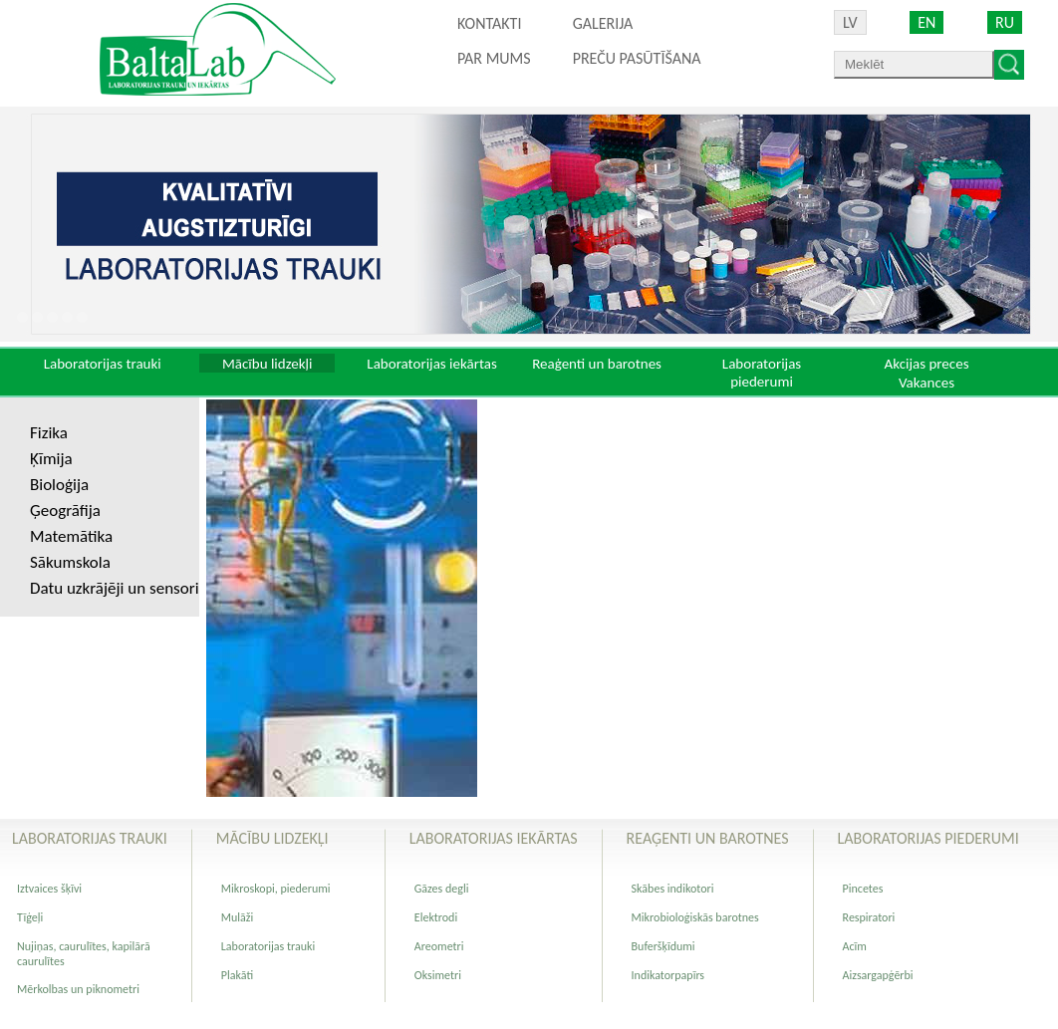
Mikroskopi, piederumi (276, 889)
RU (1004, 22)
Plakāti (237, 975)
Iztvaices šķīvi (49, 889)
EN (926, 22)
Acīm (855, 946)
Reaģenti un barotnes (596, 364)
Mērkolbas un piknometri (78, 989)
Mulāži (237, 917)
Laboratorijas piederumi (761, 372)
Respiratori (869, 917)
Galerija (603, 23)
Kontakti (489, 23)
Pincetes (863, 889)
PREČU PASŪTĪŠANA (637, 58)
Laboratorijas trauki (102, 364)
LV (850, 22)
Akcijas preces (926, 364)
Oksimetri (437, 975)
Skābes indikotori (673, 889)
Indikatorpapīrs (668, 975)
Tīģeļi (30, 917)
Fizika (49, 432)
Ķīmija (51, 458)
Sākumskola (70, 562)
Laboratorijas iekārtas (432, 364)
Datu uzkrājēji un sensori (114, 588)
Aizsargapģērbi (878, 975)
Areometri (439, 946)
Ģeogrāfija (65, 510)
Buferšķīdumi (663, 946)
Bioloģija (59, 484)
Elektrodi (435, 917)
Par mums (494, 58)
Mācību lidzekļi (267, 364)
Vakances (926, 382)
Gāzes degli (441, 889)
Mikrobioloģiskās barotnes (695, 917)
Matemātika (71, 536)
